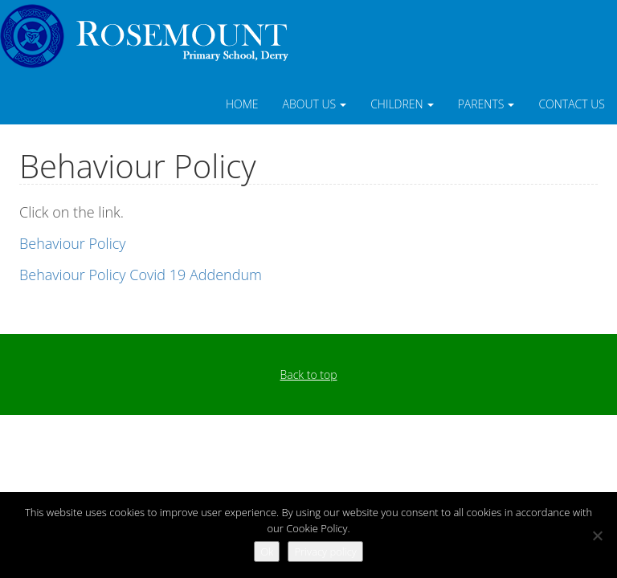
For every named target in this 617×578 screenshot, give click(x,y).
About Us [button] (315, 104)
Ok (266, 551)
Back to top (308, 374)
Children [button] (402, 104)
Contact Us (571, 104)
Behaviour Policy (72, 243)
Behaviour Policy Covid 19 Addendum (140, 274)
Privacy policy (325, 551)
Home (242, 104)
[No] (597, 535)
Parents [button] (486, 104)
